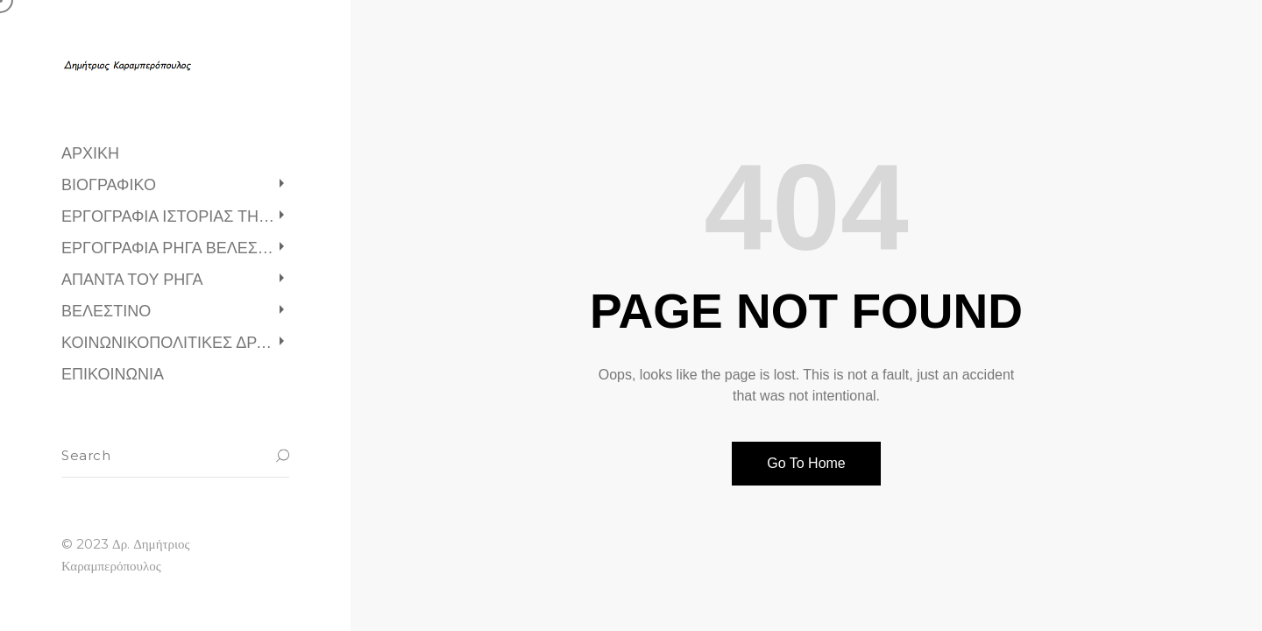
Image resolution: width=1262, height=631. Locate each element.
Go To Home (806, 463)
